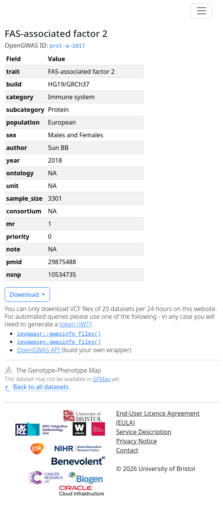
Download (25, 294)
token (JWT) (75, 324)
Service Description (143, 432)
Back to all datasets (36, 387)
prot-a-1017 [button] (67, 46)
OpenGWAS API (38, 350)
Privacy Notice (136, 441)
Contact (127, 450)
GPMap (101, 379)
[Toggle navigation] (201, 10)
